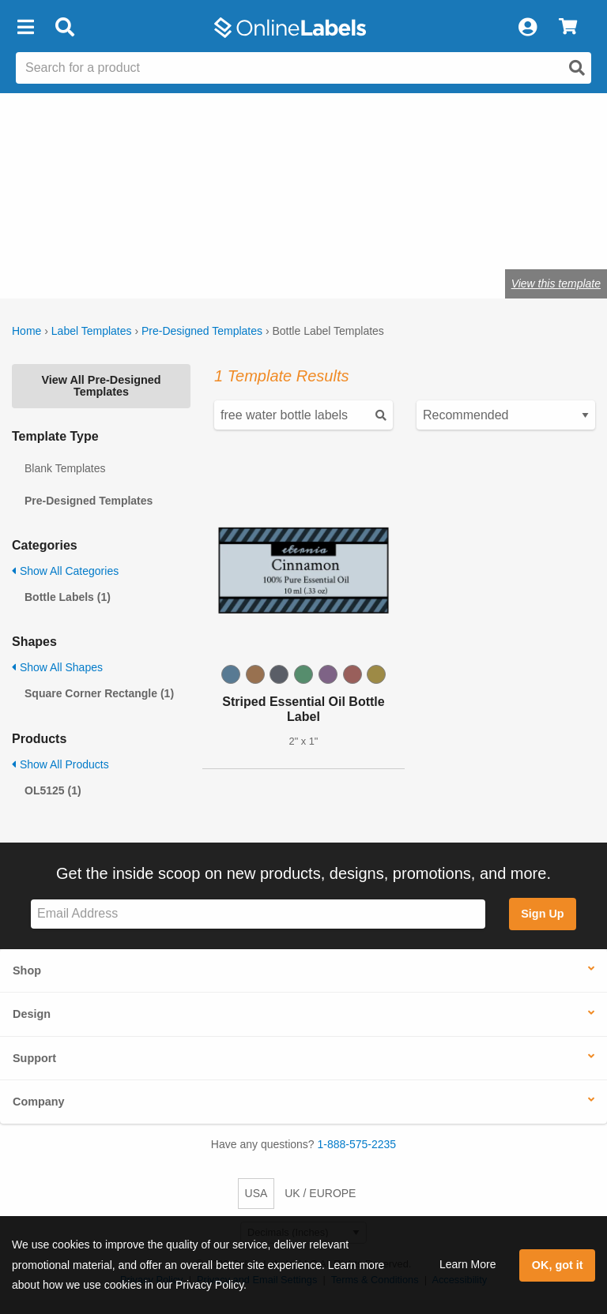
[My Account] (527, 27)
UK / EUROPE (320, 1193)
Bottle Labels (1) (68, 597)
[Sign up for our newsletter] (258, 914)
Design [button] (32, 1014)
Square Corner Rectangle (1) (99, 693)
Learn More (467, 1264)
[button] (25, 27)
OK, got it (557, 1265)
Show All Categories (65, 571)
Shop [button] (27, 970)
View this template (556, 283)
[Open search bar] (64, 27)
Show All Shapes (57, 667)
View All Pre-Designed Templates (100, 385)
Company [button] (39, 1101)
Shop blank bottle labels (107, 234)
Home (26, 331)
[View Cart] (568, 27)
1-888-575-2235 (357, 1144)
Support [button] (34, 1058)
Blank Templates (65, 468)
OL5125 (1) (53, 790)
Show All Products (60, 764)
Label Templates (91, 331)
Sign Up (542, 913)
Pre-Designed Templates (201, 331)
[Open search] (577, 68)
